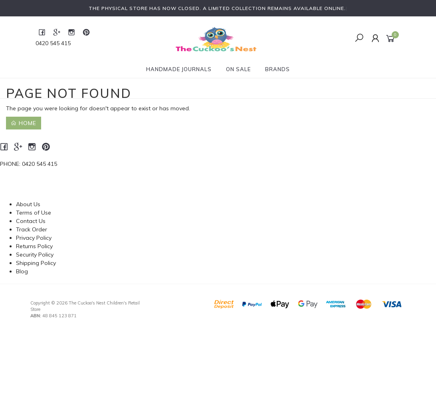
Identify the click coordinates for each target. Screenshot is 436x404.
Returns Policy (34, 246)
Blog (22, 271)
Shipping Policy (36, 263)
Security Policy (35, 254)
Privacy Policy (34, 237)
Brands (277, 69)
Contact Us (31, 221)
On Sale (238, 69)
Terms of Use (33, 212)
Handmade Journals (179, 69)
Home (23, 123)
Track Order (31, 229)
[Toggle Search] (359, 38)
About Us (28, 204)
